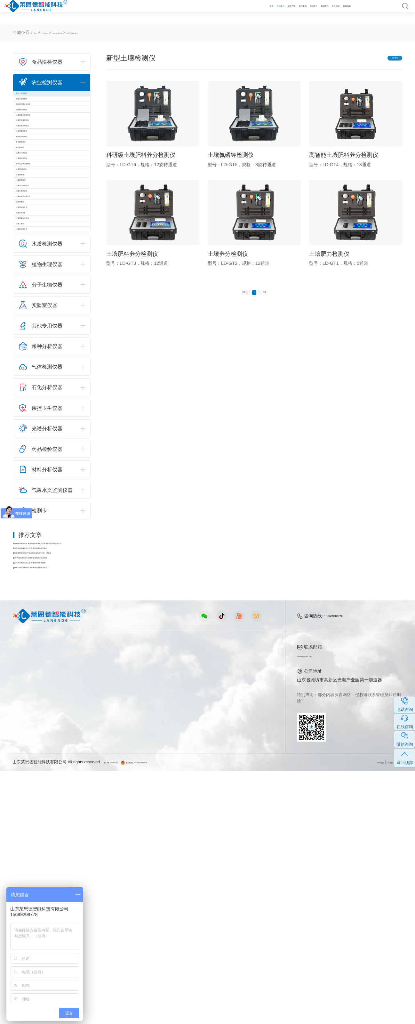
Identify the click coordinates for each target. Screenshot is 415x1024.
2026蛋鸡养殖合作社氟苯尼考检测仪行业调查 (54, 800)
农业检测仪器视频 (144, 910)
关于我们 (313, 12)
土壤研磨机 (32, 380)
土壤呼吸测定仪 (36, 196)
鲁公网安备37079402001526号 (174, 1015)
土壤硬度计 (32, 310)
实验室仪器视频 (141, 949)
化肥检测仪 (32, 239)
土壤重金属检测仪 (39, 168)
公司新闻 (198, 910)
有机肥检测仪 (34, 224)
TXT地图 (375, 1015)
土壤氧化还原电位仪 (41, 366)
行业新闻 (198, 920)
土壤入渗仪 (32, 437)
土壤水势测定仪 (36, 352)
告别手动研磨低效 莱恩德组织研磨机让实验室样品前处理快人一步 (54, 772)
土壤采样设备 (34, 408)
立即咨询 (382, 59)
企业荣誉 (246, 930)
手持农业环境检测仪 (41, 281)
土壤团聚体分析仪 (39, 423)
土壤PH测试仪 (35, 295)
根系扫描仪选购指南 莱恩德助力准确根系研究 (54, 818)
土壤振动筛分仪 (36, 451)
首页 (162, 12)
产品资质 (246, 920)
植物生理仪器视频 (144, 940)
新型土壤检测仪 (111, 32)
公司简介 (246, 910)
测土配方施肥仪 (36, 139)
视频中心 (261, 12)
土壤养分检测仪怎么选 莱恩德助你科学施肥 (54, 809)
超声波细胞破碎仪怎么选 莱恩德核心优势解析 (54, 781)
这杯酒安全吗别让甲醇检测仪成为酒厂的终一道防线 (54, 790)
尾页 (281, 298)
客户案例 (235, 12)
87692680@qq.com (317, 908)
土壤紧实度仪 (34, 324)
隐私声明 (394, 1015)
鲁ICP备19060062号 (122, 1015)
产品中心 (183, 12)
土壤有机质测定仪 (39, 182)
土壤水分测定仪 (36, 253)
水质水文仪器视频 (144, 930)
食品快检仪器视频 (144, 920)
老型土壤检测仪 (36, 111)
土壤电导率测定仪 (39, 338)
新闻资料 (287, 12)
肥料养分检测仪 (36, 210)
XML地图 (355, 1015)
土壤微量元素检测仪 (41, 154)
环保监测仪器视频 (144, 959)
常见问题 (198, 930)
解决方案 (209, 12)
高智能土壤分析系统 (41, 125)
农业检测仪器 (80, 32)
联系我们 (339, 12)
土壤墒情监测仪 (36, 267)
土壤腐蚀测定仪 (36, 394)
